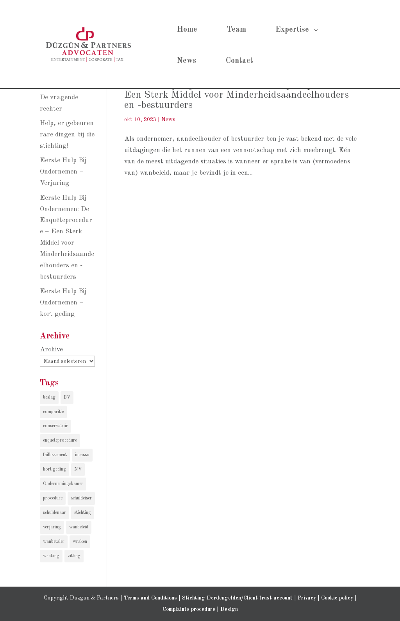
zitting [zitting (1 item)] (74, 556)
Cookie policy (337, 598)
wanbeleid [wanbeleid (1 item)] (78, 527)
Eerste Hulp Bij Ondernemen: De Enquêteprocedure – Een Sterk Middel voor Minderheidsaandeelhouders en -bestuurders (241, 95)
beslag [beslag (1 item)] (49, 397)
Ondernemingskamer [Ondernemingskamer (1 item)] (63, 483)
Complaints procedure (188, 609)
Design (229, 609)
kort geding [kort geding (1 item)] (54, 469)
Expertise (292, 30)
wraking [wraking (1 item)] (51, 556)
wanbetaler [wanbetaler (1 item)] (53, 541)
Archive (51, 349)
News (186, 61)
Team (236, 30)
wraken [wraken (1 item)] (80, 541)
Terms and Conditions (150, 598)
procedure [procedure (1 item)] (52, 498)
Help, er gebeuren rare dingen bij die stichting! (67, 134)
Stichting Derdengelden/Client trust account (237, 598)
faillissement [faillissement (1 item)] (55, 455)
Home (187, 30)
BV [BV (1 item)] (67, 397)
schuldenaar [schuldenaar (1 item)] (54, 512)
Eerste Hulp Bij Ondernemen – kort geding (63, 302)
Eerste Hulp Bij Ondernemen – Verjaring (63, 171)
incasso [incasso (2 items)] (82, 455)
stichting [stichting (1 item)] (82, 512)
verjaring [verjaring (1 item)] (52, 527)
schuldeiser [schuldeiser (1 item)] (81, 498)
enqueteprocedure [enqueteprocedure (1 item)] (60, 440)
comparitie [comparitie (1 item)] (53, 412)
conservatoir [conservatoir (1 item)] (55, 426)
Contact (239, 61)
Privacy (307, 598)
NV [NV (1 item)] (78, 469)
